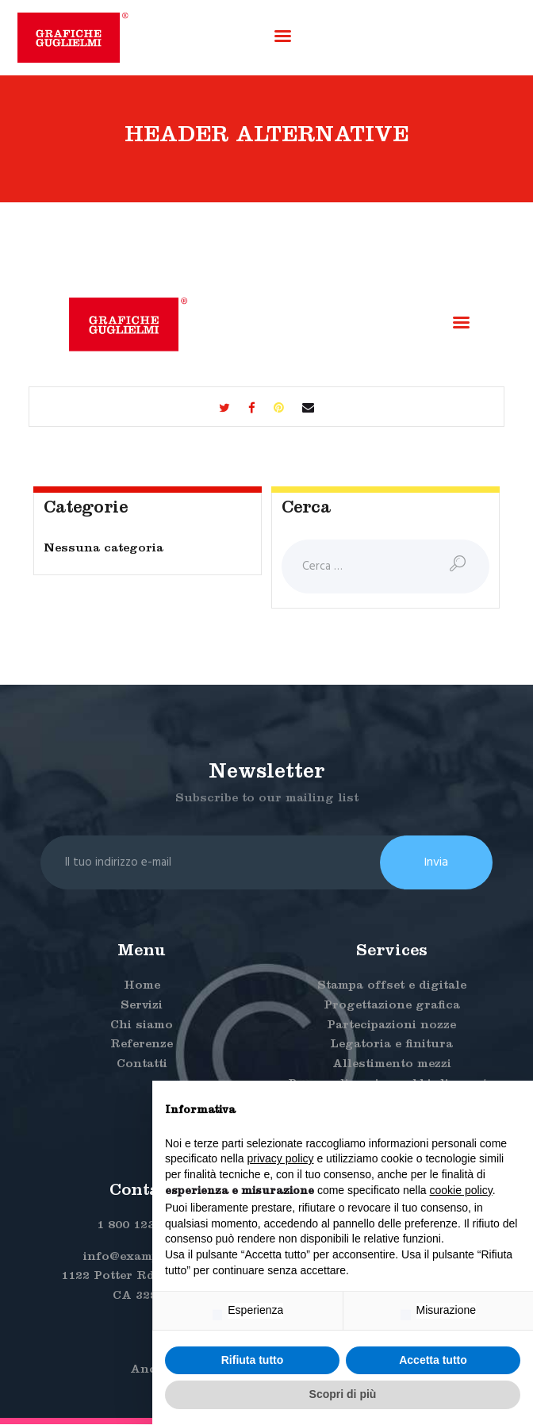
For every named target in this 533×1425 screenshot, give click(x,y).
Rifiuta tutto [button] (252, 1360)
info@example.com (141, 1258)
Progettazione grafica (392, 1006)
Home (142, 987)
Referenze (141, 1046)
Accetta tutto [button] (433, 1360)
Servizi (142, 1006)
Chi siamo (141, 1026)
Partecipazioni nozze (391, 1026)
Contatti (142, 1066)
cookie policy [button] (461, 1190)
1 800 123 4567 (142, 1226)
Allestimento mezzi (391, 1066)
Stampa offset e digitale (391, 987)
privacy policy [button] (280, 1158)
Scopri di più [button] (343, 1394)
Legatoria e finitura (391, 1046)
